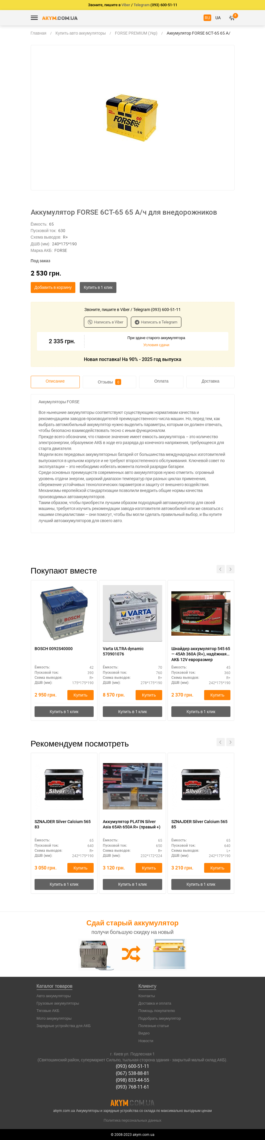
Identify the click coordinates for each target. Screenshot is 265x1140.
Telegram (141, 5)
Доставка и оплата (155, 1003)
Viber (125, 5)
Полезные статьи (154, 1025)
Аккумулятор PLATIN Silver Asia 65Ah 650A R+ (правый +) (131, 824)
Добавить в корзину (53, 287)
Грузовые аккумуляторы (58, 1003)
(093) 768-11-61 (132, 1087)
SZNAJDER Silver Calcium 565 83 (63, 824)
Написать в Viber (105, 322)
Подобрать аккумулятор (160, 1018)
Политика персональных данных (133, 1120)
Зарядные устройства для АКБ (64, 1025)
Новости (146, 1040)
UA (218, 17)
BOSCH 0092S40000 (54, 648)
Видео (144, 1033)
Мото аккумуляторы (54, 1018)
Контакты (147, 995)
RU (207, 17)
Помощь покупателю (157, 1010)
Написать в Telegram (156, 322)
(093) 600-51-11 (132, 1066)
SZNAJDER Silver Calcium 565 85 (199, 824)
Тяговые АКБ (48, 1010)
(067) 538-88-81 (132, 1073)
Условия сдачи (156, 344)
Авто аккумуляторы (54, 995)
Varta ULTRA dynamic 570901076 (123, 651)
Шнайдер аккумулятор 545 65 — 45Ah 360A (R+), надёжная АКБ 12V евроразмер (200, 654)
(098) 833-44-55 (132, 1080)
